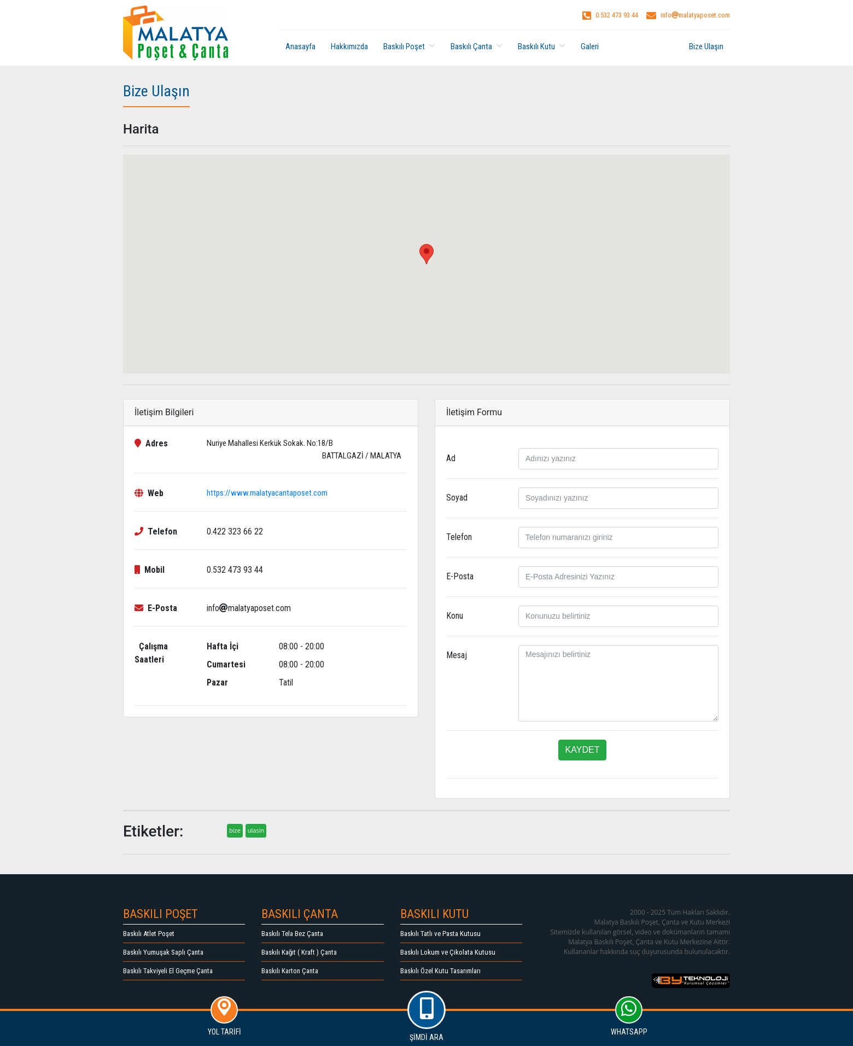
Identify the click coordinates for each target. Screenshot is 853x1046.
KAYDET (582, 749)
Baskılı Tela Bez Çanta (292, 933)
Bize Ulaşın (706, 46)
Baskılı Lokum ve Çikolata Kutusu (447, 952)
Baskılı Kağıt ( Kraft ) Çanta (299, 952)
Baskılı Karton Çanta (289, 971)
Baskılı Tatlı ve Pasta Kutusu (440, 933)
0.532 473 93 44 (610, 15)
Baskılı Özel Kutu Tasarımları (440, 971)
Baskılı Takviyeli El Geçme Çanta (168, 971)
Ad (450, 458)
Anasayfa (300, 46)
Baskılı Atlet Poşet (148, 933)
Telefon (459, 537)
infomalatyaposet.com (688, 15)
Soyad (457, 497)
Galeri (590, 46)
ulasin (256, 830)
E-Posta (460, 576)
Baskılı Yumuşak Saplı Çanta (163, 952)
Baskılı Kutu (541, 46)
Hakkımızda (349, 46)
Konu (454, 616)
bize (235, 830)
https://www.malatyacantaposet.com (267, 493)
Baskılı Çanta (477, 46)
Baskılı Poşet (409, 46)
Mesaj (456, 655)
